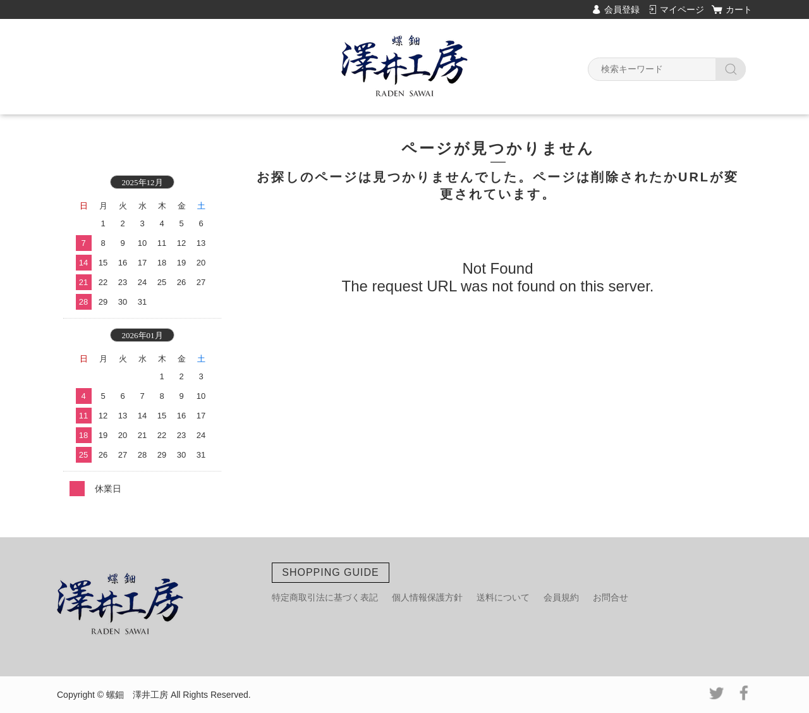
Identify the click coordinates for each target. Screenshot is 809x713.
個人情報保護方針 (427, 597)
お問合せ (610, 597)
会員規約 (561, 597)
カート (739, 9)
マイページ (682, 9)
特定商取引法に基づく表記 (325, 597)
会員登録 (622, 9)
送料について (503, 597)
